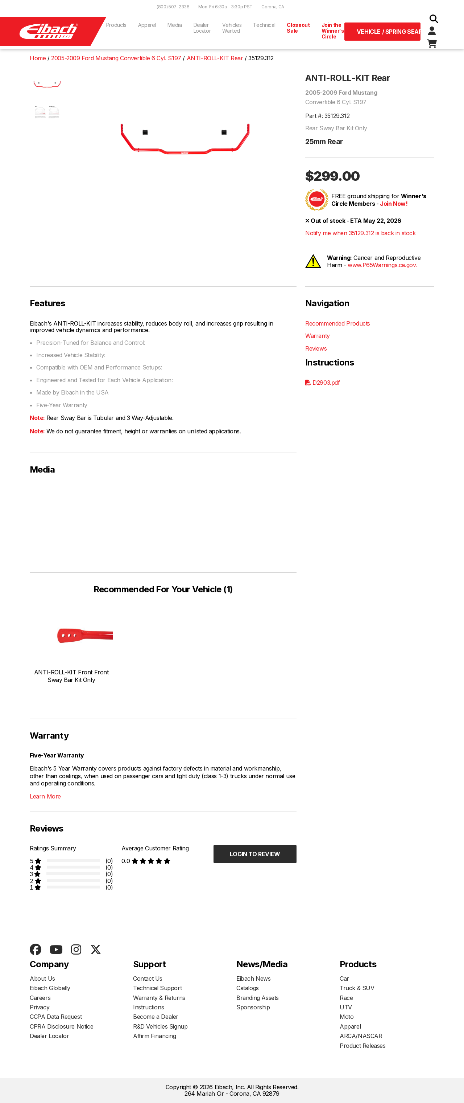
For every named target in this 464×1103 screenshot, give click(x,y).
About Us (42, 978)
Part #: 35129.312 (327, 116)
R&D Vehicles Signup (160, 1026)
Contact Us (147, 978)
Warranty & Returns (159, 997)
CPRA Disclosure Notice (61, 1026)
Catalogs (247, 988)
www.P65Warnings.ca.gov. (382, 265)
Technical (264, 25)
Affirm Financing (154, 1036)
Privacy (39, 1007)
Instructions (148, 1007)
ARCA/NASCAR (361, 1036)
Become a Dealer (155, 1016)
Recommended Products (337, 323)
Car (344, 978)
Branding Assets (257, 997)
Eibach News (253, 978)
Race (346, 997)
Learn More (45, 796)
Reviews (316, 348)
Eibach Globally (50, 988)
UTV (346, 1007)
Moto (346, 1016)
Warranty (317, 335)
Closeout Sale (298, 28)
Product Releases (363, 1045)
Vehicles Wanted (231, 28)
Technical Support (157, 988)
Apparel (147, 25)
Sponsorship (253, 1007)
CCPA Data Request (56, 1016)
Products (116, 25)
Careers (40, 997)
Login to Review (255, 854)
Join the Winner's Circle (333, 31)
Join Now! (393, 203)
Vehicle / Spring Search (388, 31)
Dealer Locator (202, 28)
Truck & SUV (357, 988)
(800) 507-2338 (173, 6)
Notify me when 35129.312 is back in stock (360, 233)
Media (174, 25)
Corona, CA (272, 6)
